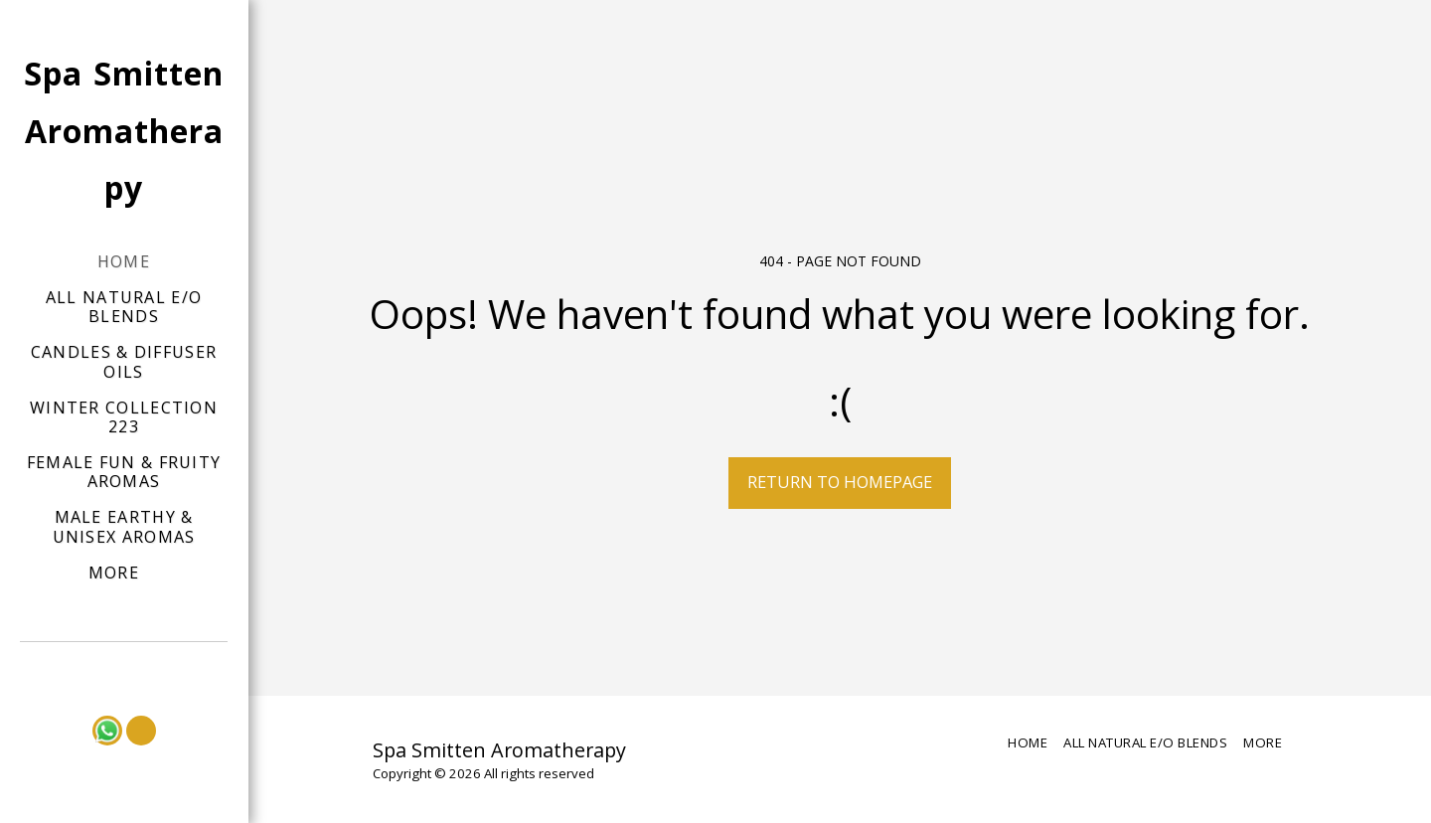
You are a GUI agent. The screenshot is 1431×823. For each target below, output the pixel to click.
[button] (124, 669)
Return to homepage (839, 481)
